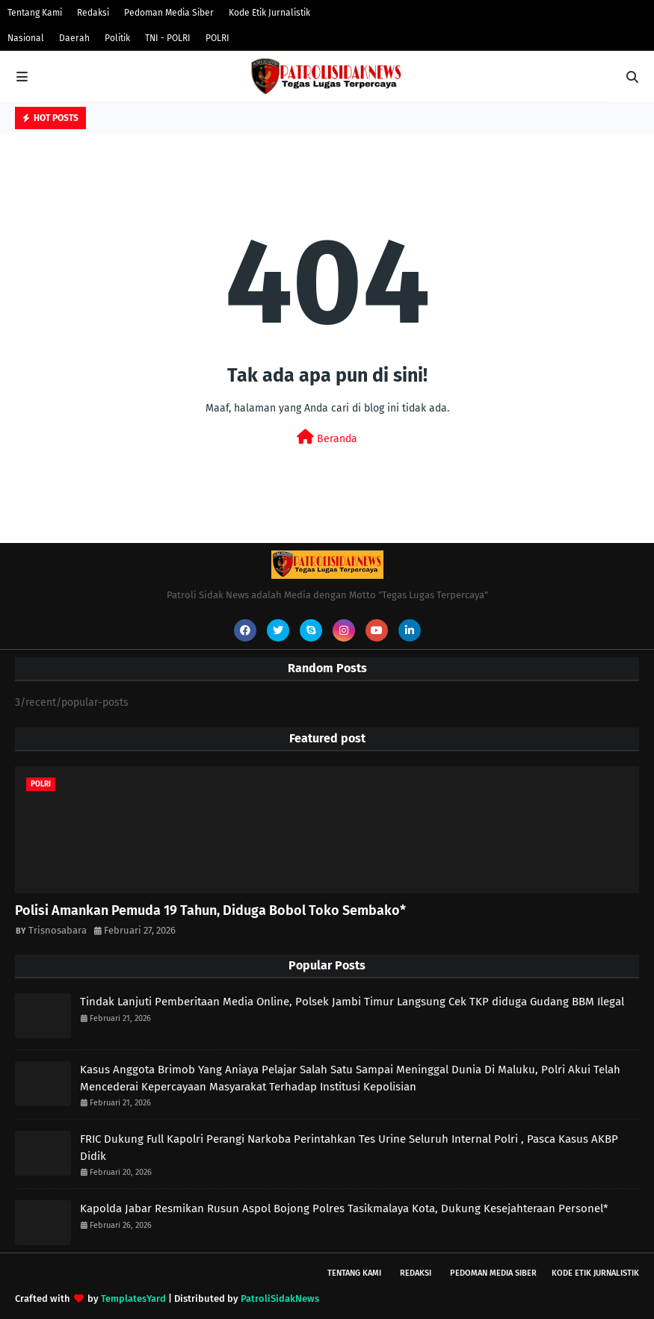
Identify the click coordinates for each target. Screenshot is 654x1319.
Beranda (327, 437)
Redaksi (93, 12)
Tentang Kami (34, 12)
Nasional (25, 38)
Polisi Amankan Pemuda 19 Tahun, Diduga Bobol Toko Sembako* (210, 910)
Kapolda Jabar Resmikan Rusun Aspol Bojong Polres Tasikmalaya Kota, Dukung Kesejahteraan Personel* (344, 1208)
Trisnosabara (57, 930)
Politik (117, 38)
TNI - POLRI (168, 38)
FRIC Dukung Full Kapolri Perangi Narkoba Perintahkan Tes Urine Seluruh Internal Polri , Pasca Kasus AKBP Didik (349, 1147)
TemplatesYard (133, 1298)
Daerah (74, 38)
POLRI (217, 38)
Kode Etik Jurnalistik (269, 12)
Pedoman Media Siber (169, 12)
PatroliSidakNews (280, 1298)
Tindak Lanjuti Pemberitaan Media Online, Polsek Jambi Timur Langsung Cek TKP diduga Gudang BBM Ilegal (352, 1001)
